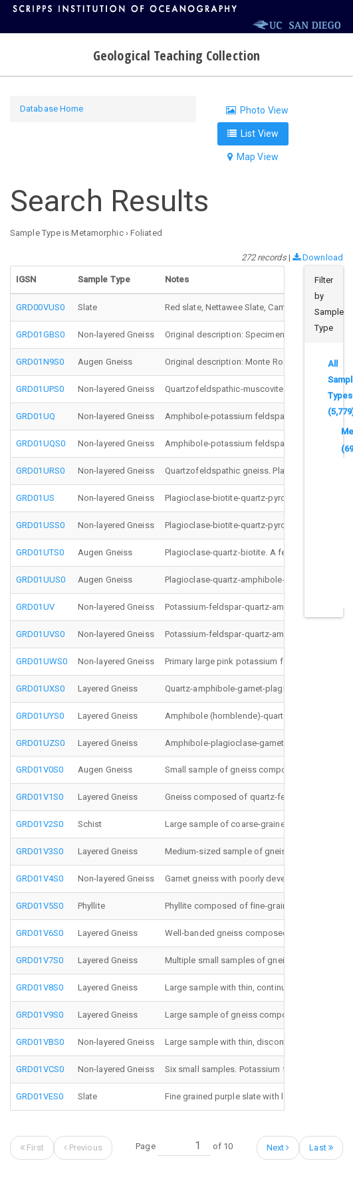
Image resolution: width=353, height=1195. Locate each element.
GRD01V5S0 (39, 906)
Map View (253, 156)
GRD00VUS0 (40, 307)
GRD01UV (35, 607)
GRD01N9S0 (40, 362)
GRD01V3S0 (39, 851)
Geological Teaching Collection (176, 55)
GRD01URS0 (40, 471)
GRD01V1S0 (39, 797)
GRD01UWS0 (41, 661)
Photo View (257, 110)
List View (253, 133)
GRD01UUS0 (40, 580)
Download (318, 257)
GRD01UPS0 (40, 389)
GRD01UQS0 (40, 443)
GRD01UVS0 (40, 634)
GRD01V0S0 (39, 770)
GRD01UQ (35, 416)
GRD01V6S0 (39, 933)
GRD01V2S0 (39, 824)
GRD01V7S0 (39, 960)
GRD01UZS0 (40, 743)
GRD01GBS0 (40, 334)
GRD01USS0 (40, 525)
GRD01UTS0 (40, 552)
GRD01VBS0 (40, 1042)
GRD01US (35, 498)
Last (321, 1147)
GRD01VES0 (39, 1096)
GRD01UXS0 (40, 688)
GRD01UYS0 (40, 716)
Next (278, 1147)
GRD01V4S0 (39, 878)
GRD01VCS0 (40, 1069)
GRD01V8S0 (39, 987)
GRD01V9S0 (39, 1015)
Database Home (51, 109)
